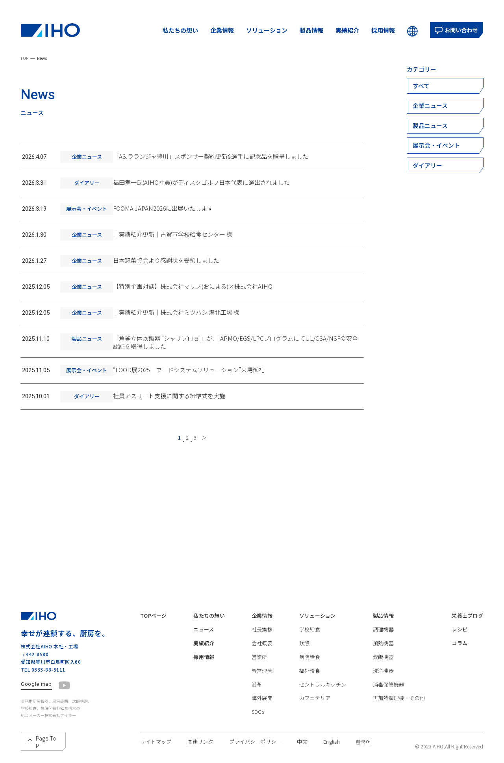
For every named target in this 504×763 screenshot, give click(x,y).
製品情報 (311, 30)
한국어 (363, 734)
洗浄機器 (383, 663)
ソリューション (266, 30)
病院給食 (309, 649)
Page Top (46, 734)
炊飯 (304, 635)
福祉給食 (309, 663)
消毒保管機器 (388, 677)
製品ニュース (430, 125)
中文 (302, 734)
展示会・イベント (436, 145)
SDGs (258, 704)
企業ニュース (430, 105)
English (331, 734)
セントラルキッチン (322, 677)
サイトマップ (156, 734)
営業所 (259, 649)
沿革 (257, 677)
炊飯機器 (383, 649)
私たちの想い (180, 30)
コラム (459, 635)
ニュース (203, 622)
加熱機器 (383, 635)
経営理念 (262, 663)
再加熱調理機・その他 (399, 690)
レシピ (459, 622)
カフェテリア (315, 690)
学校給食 (309, 622)
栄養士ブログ (467, 608)
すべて (421, 86)
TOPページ (153, 608)
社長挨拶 (262, 622)
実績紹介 (347, 30)
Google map (36, 676)
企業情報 (222, 30)
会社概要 (262, 635)
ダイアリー (427, 165)
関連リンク (200, 734)
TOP (24, 58)
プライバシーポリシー (255, 734)
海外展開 (262, 690)
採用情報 (383, 30)
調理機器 (383, 622)
